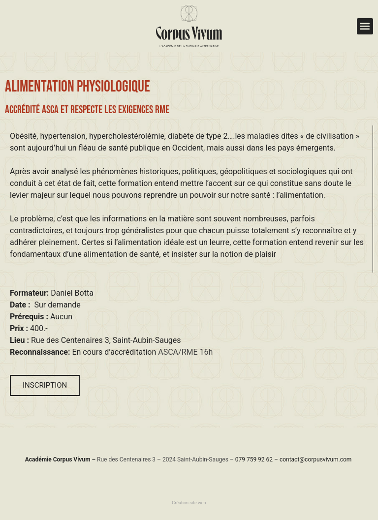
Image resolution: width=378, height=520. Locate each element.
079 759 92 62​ (254, 459)
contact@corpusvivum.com (315, 459)
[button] (365, 26)
